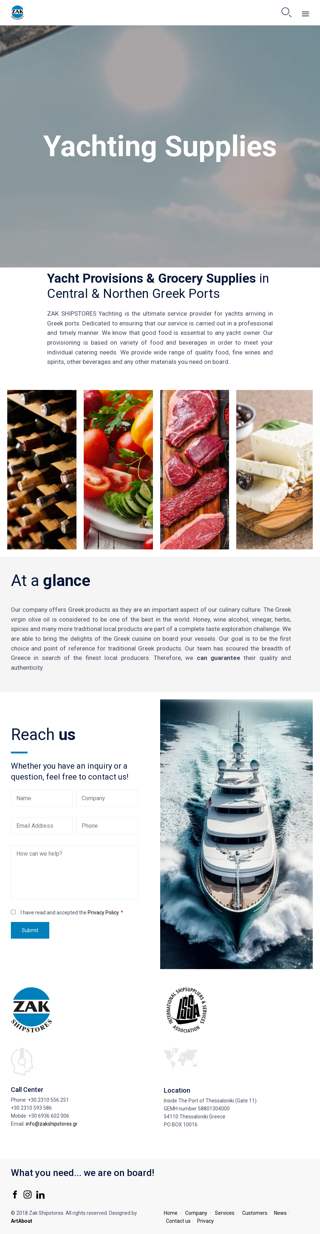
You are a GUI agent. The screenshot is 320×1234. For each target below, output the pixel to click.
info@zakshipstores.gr (52, 1124)
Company (196, 1213)
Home (171, 1213)
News (280, 1213)
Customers (254, 1213)
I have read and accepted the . (72, 913)
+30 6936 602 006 (48, 1116)
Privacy (205, 1221)
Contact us (178, 1221)
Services (224, 1213)
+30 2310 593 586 (31, 1108)
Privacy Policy (103, 912)
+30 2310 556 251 (48, 1100)
